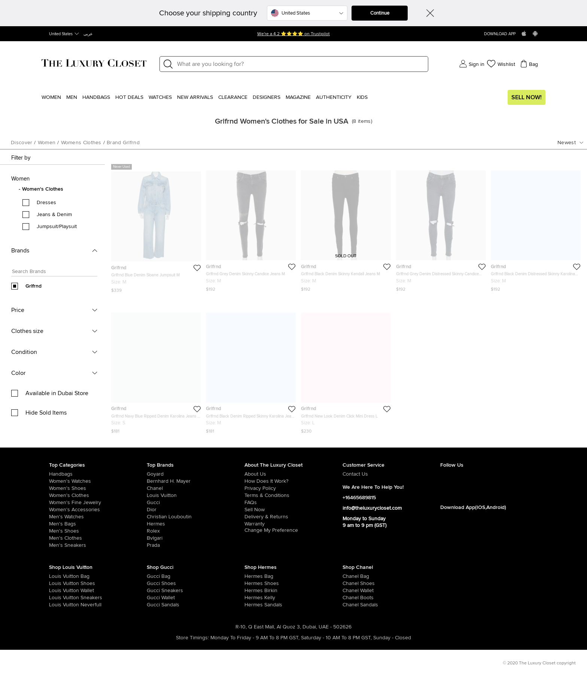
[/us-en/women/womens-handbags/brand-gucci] (156, 576)
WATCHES (160, 97)
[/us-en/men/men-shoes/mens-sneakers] (98, 545)
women (47, 142)
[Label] (300, 64)
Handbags (96, 97)
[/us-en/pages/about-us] (293, 474)
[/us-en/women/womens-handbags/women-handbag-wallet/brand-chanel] (352, 590)
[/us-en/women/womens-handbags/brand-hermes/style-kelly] (254, 597)
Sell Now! (526, 97)
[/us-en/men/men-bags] (98, 524)
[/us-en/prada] (195, 545)
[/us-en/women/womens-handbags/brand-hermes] (254, 576)
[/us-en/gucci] (195, 502)
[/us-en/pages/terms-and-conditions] (293, 495)
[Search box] (52, 272)
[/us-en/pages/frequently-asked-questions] (293, 502)
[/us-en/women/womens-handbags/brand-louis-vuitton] (59, 576)
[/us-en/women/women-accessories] (98, 509)
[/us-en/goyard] (195, 474)
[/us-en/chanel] (195, 488)
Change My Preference (271, 530)
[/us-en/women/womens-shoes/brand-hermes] (254, 583)
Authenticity (334, 97)
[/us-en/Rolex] (195, 531)
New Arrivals (195, 97)
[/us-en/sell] (293, 509)
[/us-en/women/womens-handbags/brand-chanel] (352, 576)
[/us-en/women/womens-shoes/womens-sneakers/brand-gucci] (156, 590)
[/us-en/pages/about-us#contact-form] (391, 474)
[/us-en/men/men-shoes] (98, 531)
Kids (362, 97)
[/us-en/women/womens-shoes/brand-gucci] (156, 583)
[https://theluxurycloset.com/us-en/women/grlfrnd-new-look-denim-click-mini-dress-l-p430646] (346, 370)
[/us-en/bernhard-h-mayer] (195, 481)
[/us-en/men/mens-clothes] (98, 538)
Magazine (298, 97)
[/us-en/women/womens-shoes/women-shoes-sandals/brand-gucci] (156, 604)
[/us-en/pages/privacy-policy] (293, 488)
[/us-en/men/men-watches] (98, 516)
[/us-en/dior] (195, 509)
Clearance (232, 97)
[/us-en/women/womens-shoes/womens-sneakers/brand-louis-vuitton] (59, 597)
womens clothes (81, 142)
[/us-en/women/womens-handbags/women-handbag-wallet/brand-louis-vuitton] (59, 590)
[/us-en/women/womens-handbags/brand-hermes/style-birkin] (254, 590)
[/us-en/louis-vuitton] (195, 495)
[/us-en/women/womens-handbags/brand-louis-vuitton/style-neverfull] (59, 604)
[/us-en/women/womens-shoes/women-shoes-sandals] (254, 604)
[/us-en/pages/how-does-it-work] (293, 481)
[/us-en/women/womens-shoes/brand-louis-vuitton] (59, 583)
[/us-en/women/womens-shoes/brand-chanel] (352, 583)
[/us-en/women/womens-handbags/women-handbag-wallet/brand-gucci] (156, 597)
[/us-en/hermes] (195, 524)
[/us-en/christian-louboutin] (195, 516)
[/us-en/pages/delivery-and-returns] (293, 516)
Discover (21, 142)
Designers (266, 97)
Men (71, 97)
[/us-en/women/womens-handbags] (98, 474)
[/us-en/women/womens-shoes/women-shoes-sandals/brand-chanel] (352, 604)
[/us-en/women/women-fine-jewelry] (98, 502)
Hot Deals (129, 97)
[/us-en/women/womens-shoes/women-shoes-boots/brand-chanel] (352, 597)
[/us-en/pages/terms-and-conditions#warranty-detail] (293, 524)
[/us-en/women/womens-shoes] (98, 488)
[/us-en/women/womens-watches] (98, 481)
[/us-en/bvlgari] (195, 538)
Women (51, 97)
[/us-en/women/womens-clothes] (98, 495)
